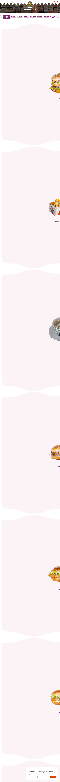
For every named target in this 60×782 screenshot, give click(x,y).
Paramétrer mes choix (32, 777)
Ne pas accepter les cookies (44, 777)
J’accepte (53, 777)
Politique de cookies (34, 774)
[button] (12, 2)
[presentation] (1, 16)
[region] (42, 773)
